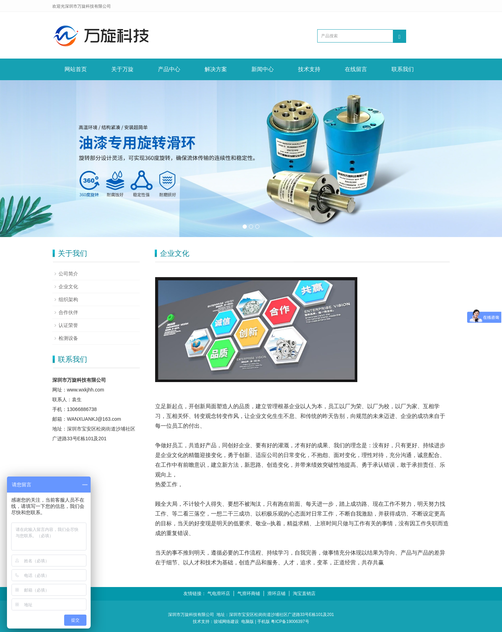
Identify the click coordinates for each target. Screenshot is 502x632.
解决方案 (216, 69)
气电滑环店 (218, 593)
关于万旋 (122, 69)
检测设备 (68, 338)
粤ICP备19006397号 (290, 621)
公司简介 (68, 273)
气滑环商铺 (248, 593)
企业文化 (68, 286)
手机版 (263, 621)
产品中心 (169, 69)
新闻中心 (262, 69)
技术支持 (309, 69)
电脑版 (247, 621)
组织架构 (68, 299)
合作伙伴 (68, 312)
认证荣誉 (68, 325)
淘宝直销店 (304, 593)
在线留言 (356, 69)
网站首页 (75, 69)
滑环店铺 (276, 593)
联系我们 (402, 69)
